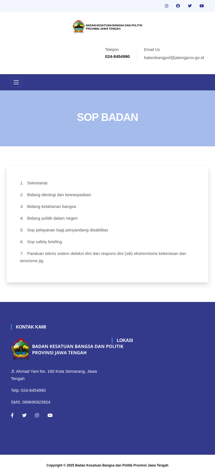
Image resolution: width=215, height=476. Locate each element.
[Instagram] (37, 415)
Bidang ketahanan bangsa (51, 206)
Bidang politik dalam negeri (52, 218)
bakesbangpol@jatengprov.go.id (174, 57)
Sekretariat (37, 182)
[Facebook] (12, 415)
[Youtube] (50, 415)
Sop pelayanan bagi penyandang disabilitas (67, 230)
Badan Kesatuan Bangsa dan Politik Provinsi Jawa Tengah (122, 465)
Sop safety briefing (44, 241)
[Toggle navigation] (16, 82)
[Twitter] (24, 415)
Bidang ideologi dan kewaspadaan (59, 194)
